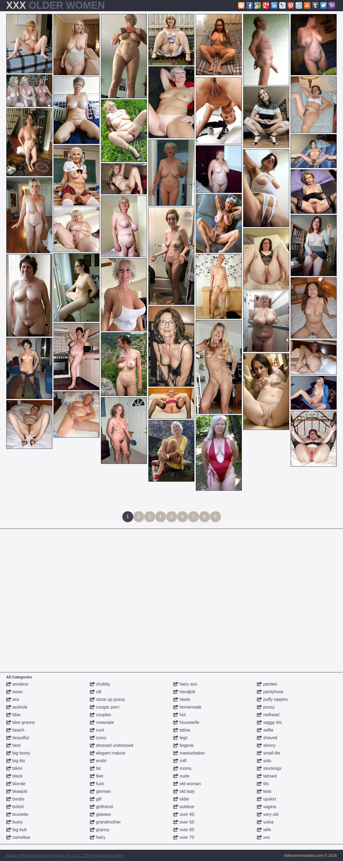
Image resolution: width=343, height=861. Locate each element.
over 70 (183, 837)
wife (264, 829)
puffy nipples (272, 699)
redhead (268, 714)
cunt (97, 730)
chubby (100, 684)
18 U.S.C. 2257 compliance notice (94, 855)
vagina (266, 806)
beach (15, 730)
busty (14, 822)
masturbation (189, 753)
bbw (13, 714)
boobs (15, 799)
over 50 (183, 822)
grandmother (105, 822)
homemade (187, 707)
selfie (265, 730)
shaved (267, 737)
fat (95, 768)
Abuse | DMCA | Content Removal (35, 855)
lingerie (183, 745)
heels (181, 699)
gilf (96, 799)
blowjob (16, 791)
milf (179, 760)
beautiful (17, 737)
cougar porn (105, 707)
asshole (17, 707)
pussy (265, 707)
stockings (269, 768)
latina (181, 730)
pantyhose (270, 691)
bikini (14, 768)
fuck (97, 783)
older (181, 799)
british (15, 806)
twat (264, 791)
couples (100, 714)
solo (264, 760)
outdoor (183, 806)
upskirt (266, 799)
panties (267, 684)
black (14, 776)
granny (99, 829)
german (100, 791)
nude (181, 776)
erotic (98, 760)
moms (182, 768)
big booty (18, 753)
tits (263, 783)
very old (267, 814)
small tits (268, 753)
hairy (98, 837)
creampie (102, 722)
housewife (186, 722)
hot (179, 714)
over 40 (183, 814)
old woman (187, 783)
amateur (17, 684)
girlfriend (101, 806)
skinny (266, 745)
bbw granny (20, 722)
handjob (184, 691)
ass (12, 699)
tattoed (266, 776)
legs (180, 737)
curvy (98, 737)
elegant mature (107, 753)
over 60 (183, 829)
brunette (17, 814)
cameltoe (18, 837)
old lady (184, 791)
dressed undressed (112, 745)
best (13, 745)
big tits (15, 760)
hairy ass (185, 684)
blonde (16, 783)
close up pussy (107, 699)
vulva (265, 822)
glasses (100, 814)
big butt (16, 829)
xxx (263, 837)
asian (14, 691)
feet (96, 776)
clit (95, 691)
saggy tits (269, 722)
